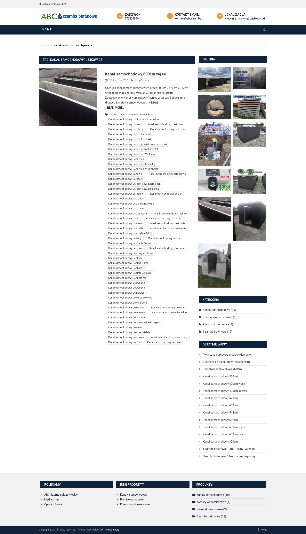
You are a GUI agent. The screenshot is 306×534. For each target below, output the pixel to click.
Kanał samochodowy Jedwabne (126, 282)
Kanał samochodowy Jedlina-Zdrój (128, 262)
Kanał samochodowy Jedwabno (126, 287)
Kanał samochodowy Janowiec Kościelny (131, 164)
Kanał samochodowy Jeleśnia (168, 307)
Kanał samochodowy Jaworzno (167, 248)
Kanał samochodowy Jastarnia (163, 218)
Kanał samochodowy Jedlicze (125, 258)
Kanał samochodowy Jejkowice (126, 292)
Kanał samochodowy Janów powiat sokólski (133, 149)
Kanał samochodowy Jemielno (169, 312)
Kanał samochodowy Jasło (123, 218)
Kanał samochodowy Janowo (125, 173)
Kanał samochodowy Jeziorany (126, 337)
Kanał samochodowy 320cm (220, 441)
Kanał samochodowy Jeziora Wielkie (129, 332)
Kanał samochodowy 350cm (220, 376)
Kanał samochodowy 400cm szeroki (225, 390)
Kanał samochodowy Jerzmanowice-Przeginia (134, 322)
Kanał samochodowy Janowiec (126, 159)
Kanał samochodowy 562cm (220, 420)
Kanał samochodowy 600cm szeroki (225, 434)
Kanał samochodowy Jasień (166, 193)
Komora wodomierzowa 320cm (222, 369)
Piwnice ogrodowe (131, 499)
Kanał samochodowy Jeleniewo (126, 307)
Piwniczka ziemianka (216, 324)
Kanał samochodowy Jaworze (125, 248)
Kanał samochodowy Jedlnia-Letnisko (130, 272)
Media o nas (51, 499)
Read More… (116, 107)
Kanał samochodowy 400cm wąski (224, 383)
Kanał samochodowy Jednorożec (127, 277)
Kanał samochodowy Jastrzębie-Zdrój (130, 233)
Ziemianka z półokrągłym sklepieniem (226, 361)
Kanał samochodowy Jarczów (125, 178)
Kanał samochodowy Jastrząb (125, 228)
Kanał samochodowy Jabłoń (137, 114)
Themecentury (111, 529)
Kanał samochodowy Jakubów (125, 129)
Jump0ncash (141, 80)
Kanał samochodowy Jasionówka (127, 213)
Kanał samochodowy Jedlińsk (125, 268)
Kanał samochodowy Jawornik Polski (129, 243)
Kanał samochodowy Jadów (124, 124)
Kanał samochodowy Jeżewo (125, 327)
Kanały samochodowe (216, 309)
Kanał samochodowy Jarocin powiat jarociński (134, 183)
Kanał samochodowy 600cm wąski (135, 74)
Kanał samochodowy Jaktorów (165, 124)
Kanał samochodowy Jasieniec (126, 208)
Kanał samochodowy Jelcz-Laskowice (130, 297)
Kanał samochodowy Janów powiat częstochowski (137, 144)
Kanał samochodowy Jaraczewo (167, 173)
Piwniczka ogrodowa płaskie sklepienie (227, 354)
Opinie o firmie (53, 504)
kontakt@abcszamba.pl (189, 18)
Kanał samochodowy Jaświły (124, 238)
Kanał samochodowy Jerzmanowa (128, 317)
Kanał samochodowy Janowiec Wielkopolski (133, 168)
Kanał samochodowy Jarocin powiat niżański (133, 188)
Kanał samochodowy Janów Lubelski (129, 134)
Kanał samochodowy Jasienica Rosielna (131, 203)
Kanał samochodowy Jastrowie (167, 223)
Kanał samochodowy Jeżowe (164, 342)
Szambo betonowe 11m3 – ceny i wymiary (229, 456)
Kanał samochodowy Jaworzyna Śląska (130, 253)
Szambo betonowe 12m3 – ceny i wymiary (229, 448)
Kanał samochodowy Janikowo (168, 129)
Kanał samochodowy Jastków (125, 223)
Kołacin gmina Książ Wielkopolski (245, 18)
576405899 (132, 18)
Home (47, 29)
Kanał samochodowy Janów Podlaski (129, 139)
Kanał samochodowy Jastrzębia (168, 228)
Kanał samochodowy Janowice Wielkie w (131, 154)
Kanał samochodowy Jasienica (126, 198)
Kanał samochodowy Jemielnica (126, 312)
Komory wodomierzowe (217, 317)
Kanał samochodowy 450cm (220, 405)
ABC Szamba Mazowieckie (61, 494)
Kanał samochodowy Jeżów (124, 342)
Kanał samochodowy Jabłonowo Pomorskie (133, 119)
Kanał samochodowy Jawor (164, 238)
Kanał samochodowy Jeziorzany (169, 337)
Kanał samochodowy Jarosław (125, 193)
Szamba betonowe (215, 331)
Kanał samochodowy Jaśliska (171, 213)
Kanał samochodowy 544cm (220, 412)
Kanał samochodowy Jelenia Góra (127, 302)
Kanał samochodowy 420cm (220, 398)
